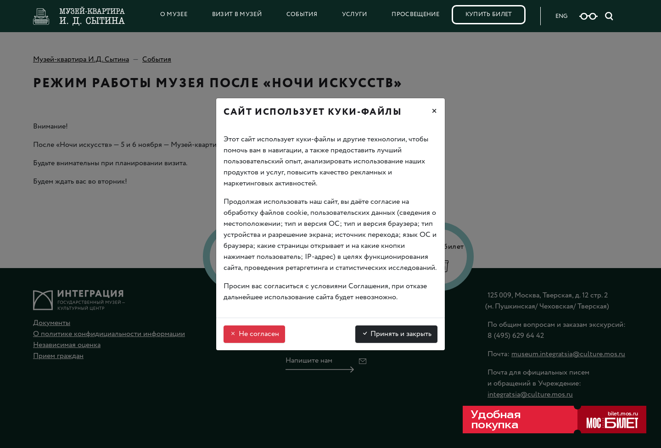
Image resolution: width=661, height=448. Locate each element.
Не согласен (254, 334)
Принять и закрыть (396, 334)
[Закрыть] (434, 112)
